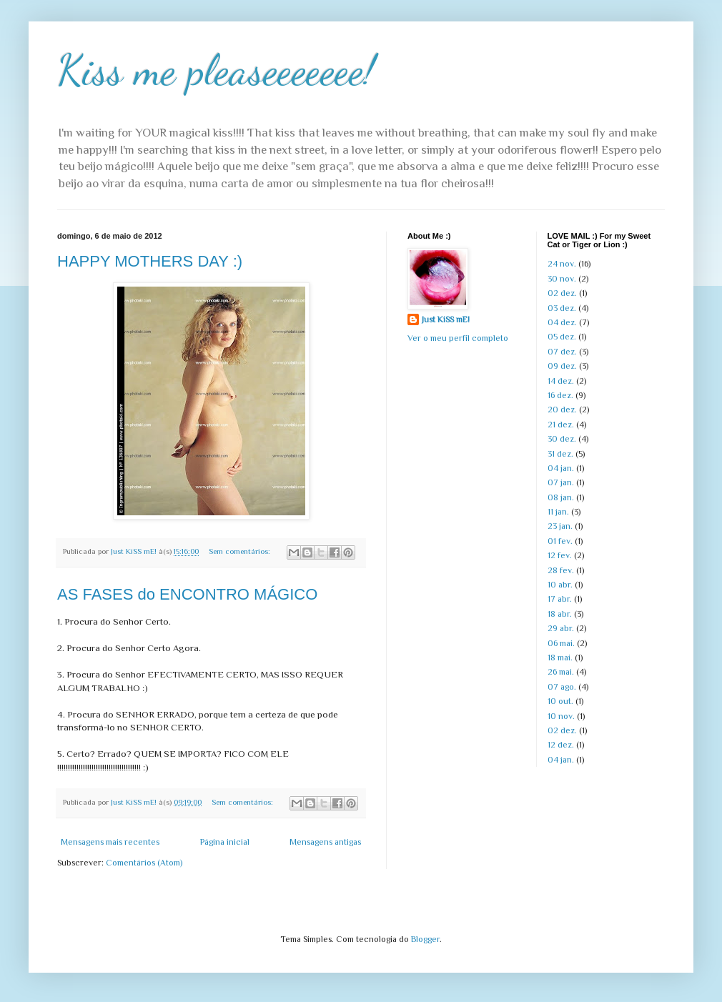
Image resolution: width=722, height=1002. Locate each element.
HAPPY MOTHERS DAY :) (149, 261)
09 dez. (562, 366)
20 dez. (562, 410)
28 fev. (561, 570)
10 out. (560, 701)
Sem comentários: (240, 551)
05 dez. (562, 337)
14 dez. (561, 381)
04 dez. (562, 322)
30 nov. (562, 279)
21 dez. (561, 425)
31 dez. (560, 454)
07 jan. (561, 482)
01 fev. (560, 541)
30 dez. (562, 439)
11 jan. (558, 512)
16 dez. (560, 395)
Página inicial (224, 842)
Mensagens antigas (325, 842)
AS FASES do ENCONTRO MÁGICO (187, 594)
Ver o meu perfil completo (457, 338)
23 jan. (560, 526)
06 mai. (561, 643)
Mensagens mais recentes (110, 842)
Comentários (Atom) (144, 863)
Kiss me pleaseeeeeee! (216, 70)
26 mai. (561, 672)
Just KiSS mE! (446, 319)
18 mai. (560, 658)
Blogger (425, 939)
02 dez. (562, 293)
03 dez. (562, 308)
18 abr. (560, 614)
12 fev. (560, 555)
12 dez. (561, 745)
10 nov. (561, 716)
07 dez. (562, 352)
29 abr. (561, 628)
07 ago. (562, 687)
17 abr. (560, 599)
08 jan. (561, 497)
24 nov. (562, 264)
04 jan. (561, 468)
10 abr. (560, 585)
